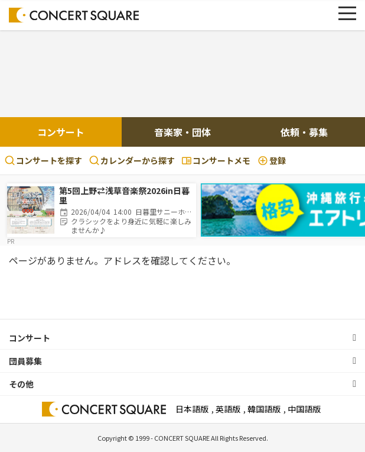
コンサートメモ (216, 160)
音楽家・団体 (182, 132)
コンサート (60, 132)
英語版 (228, 409)
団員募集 (25, 361)
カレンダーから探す (132, 160)
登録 (272, 160)
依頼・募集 (304, 132)
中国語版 (304, 409)
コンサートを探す (43, 160)
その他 (21, 384)
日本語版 (191, 409)
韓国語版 (264, 409)
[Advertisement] (182, 75)
